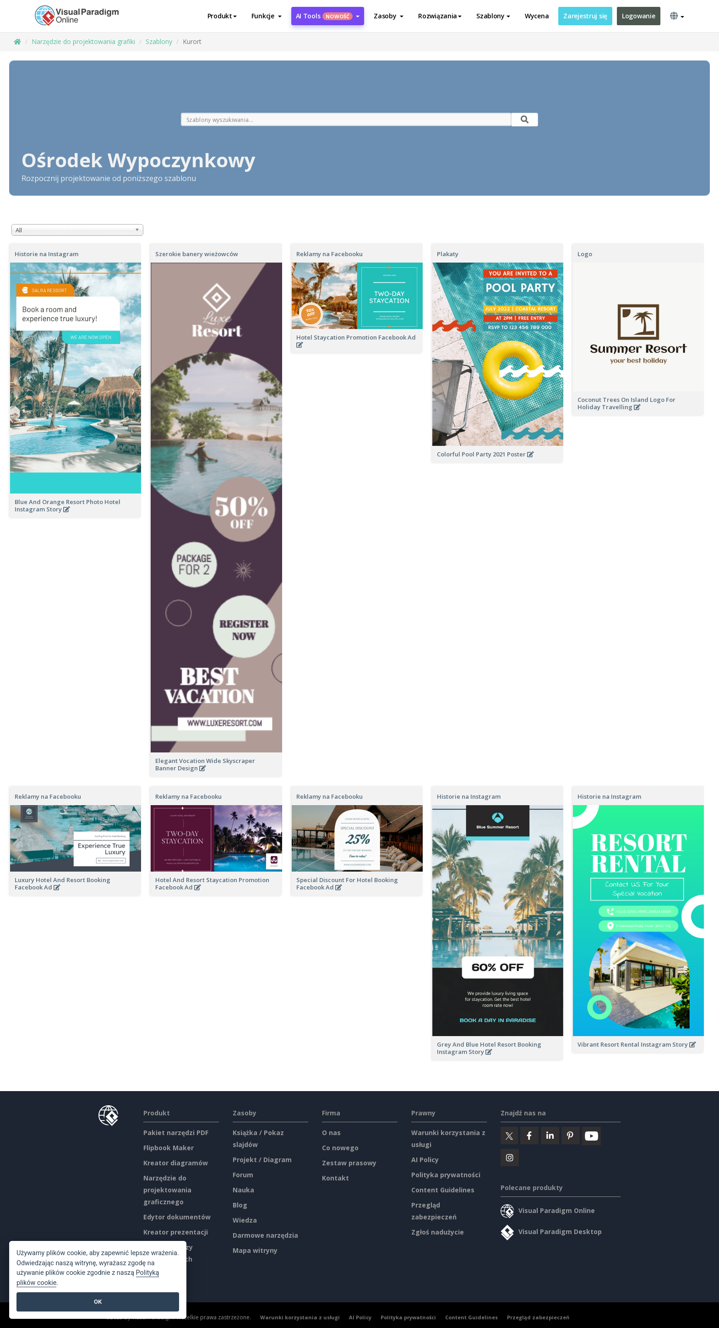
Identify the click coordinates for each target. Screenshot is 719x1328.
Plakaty (447, 254)
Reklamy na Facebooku (329, 254)
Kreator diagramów (175, 1162)
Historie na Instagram (46, 254)
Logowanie (638, 15)
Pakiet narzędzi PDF (175, 1132)
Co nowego (340, 1147)
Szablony (159, 41)
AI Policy (425, 1159)
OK (98, 1301)
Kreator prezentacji (175, 1232)
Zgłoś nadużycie (437, 1232)
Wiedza (245, 1220)
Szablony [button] (493, 15)
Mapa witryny (255, 1250)
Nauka (243, 1189)
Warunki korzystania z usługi (300, 1317)
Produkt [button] (222, 15)
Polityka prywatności (445, 1174)
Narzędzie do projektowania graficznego (167, 1190)
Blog (240, 1205)
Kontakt (335, 1178)
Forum (243, 1174)
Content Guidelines (442, 1189)
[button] (266, 16)
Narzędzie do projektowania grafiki (83, 41)
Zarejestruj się (585, 15)
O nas (331, 1132)
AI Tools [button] (328, 15)
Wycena (537, 15)
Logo (584, 254)
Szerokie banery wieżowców (196, 254)
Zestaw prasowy (349, 1162)
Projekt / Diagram (262, 1159)
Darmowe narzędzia (265, 1235)
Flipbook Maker (168, 1147)
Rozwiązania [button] (440, 15)
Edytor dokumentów (177, 1217)
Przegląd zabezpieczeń (538, 1317)
